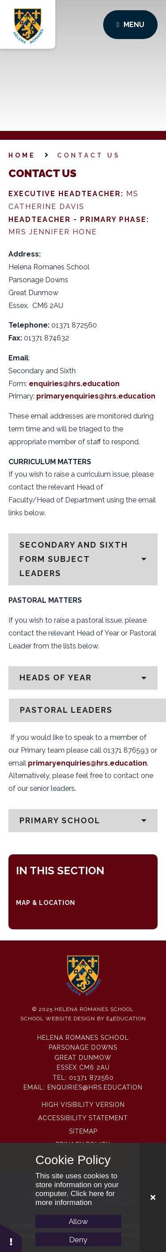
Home (22, 155)
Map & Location (45, 902)
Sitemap (83, 1131)
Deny (78, 1239)
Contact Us (88, 155)
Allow (78, 1221)
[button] (83, 559)
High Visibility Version (83, 1104)
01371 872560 (91, 1077)
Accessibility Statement (83, 1118)
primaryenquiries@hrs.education (95, 396)
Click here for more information (75, 1198)
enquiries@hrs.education (74, 383)
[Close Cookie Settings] (152, 1197)
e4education (126, 1018)
